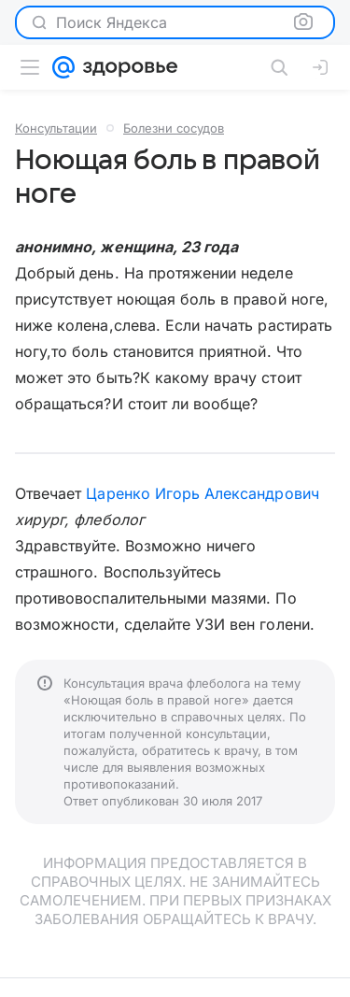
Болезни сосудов (173, 128)
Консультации (56, 128)
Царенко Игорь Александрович (202, 493)
